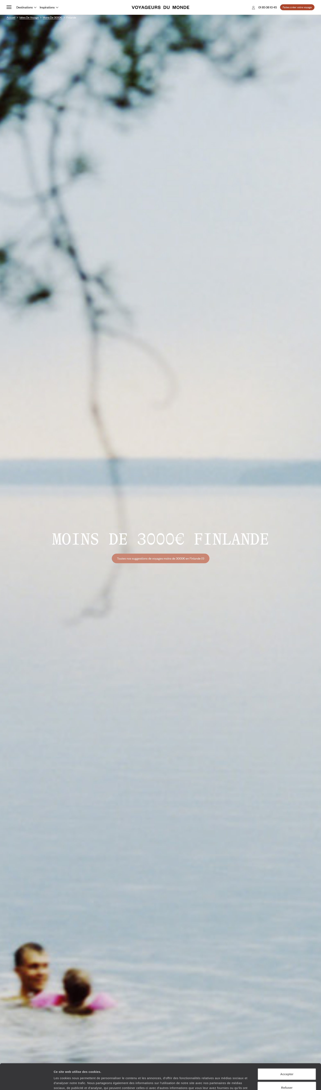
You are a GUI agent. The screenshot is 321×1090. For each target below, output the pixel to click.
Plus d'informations (145, 1068)
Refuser (287, 1063)
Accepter (286, 1049)
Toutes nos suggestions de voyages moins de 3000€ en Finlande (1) (160, 558)
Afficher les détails (225, 1082)
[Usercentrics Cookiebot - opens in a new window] (26, 1082)
